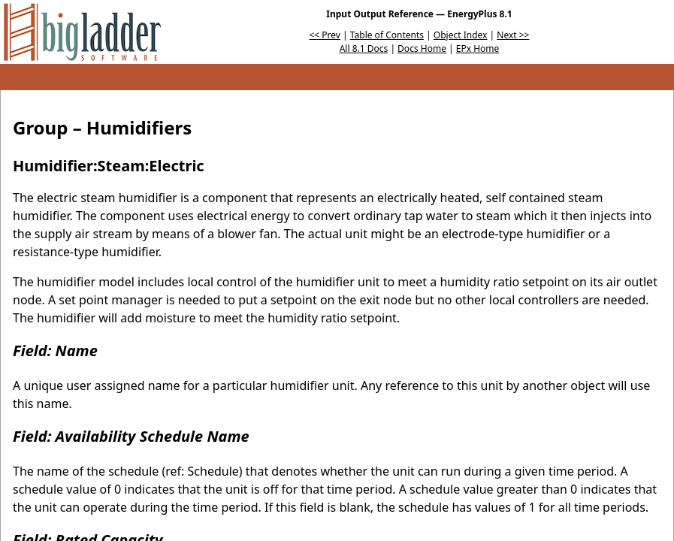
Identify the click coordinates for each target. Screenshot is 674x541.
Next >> (513, 35)
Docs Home (421, 48)
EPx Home (478, 48)
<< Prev (325, 35)
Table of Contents (387, 35)
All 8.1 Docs (364, 48)
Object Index (461, 35)
